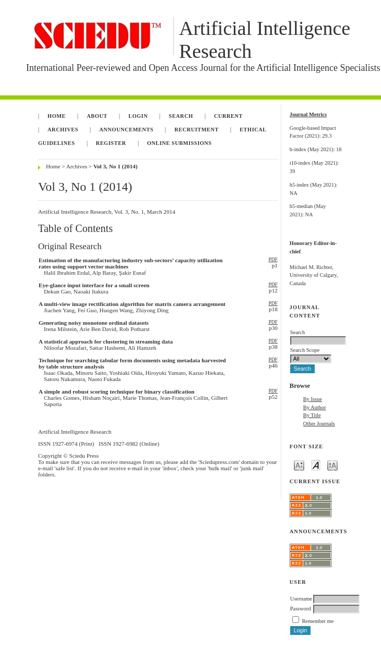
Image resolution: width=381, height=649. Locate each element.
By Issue (312, 399)
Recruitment (196, 129)
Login (138, 116)
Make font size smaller (299, 465)
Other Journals (319, 423)
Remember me (318, 621)
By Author (314, 407)
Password (300, 608)
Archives (62, 129)
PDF (272, 259)
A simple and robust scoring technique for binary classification (117, 391)
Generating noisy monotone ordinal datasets (94, 323)
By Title (312, 415)
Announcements (126, 129)
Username (301, 599)
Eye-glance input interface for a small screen (94, 285)
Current (228, 116)
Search (181, 116)
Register (111, 143)
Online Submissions (179, 143)
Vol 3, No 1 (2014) (115, 166)
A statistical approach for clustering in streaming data (106, 341)
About (97, 116)
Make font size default (316, 465)
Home (56, 116)
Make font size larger (332, 465)
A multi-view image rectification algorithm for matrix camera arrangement (132, 304)
